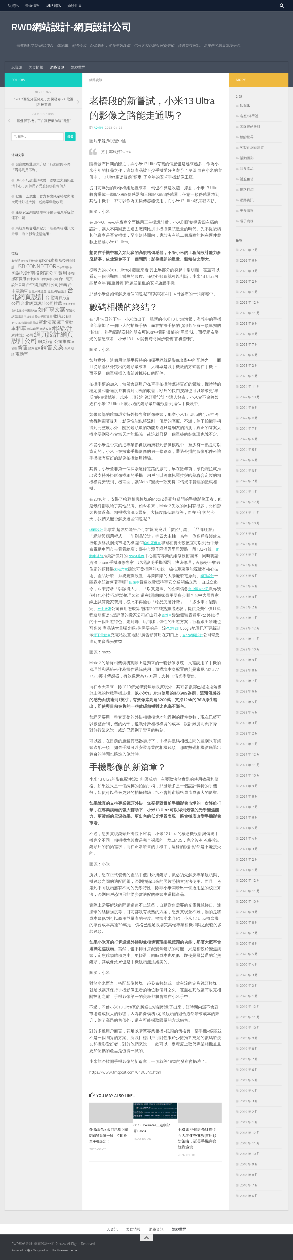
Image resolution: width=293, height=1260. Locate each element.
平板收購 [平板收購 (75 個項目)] (29, 316)
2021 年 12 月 (250, 754)
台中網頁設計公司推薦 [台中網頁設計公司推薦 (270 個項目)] (46, 284)
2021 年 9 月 (249, 786)
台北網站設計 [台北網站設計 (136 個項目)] (56, 291)
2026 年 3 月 (249, 271)
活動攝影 (247, 158)
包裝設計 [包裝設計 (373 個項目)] (20, 273)
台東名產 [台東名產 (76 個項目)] (16, 310)
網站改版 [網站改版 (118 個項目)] (46, 329)
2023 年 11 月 (250, 513)
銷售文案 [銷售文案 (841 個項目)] (52, 347)
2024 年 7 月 (249, 429)
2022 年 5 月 (249, 702)
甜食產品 (247, 169)
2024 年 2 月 (249, 481)
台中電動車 (154, 542)
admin (98, 127)
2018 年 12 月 (250, 1133)
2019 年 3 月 (249, 1101)
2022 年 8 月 (249, 670)
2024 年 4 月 (249, 460)
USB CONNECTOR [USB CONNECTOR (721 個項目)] (35, 266)
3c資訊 (13, 5)
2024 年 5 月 (249, 450)
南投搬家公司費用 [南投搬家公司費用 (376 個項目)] (48, 273)
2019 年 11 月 (250, 1017)
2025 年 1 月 (249, 376)
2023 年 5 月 (249, 576)
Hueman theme (67, 1250)
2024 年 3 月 (249, 471)
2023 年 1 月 (249, 618)
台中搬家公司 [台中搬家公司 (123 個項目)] (49, 279)
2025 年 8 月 (249, 334)
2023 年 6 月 (249, 565)
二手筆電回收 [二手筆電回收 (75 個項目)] (64, 267)
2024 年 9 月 (249, 408)
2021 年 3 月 (249, 849)
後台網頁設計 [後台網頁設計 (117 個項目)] (44, 316)
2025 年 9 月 (249, 323)
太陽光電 (126, 568)
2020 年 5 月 (249, 954)
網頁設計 (97, 529)
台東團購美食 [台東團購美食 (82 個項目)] (29, 310)
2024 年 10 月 (250, 397)
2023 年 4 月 (249, 586)
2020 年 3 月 (249, 975)
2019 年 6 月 (249, 1070)
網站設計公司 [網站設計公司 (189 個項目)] (22, 335)
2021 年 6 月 (249, 817)
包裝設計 (182, 628)
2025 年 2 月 (249, 365)
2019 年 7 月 (249, 1059)
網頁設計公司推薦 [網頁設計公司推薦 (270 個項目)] (54, 341)
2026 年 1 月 (249, 292)
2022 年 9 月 (249, 660)
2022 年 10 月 (250, 649)
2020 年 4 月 (249, 965)
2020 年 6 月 (249, 944)
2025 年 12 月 (250, 302)
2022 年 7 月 (249, 681)
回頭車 (139, 581)
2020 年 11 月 (250, 891)
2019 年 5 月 (249, 1080)
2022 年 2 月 (249, 733)
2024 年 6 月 (249, 439)
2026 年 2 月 (249, 281)
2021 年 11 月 (250, 765)
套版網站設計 (250, 127)
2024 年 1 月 (249, 492)
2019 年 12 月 (250, 1007)
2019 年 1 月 (249, 1122)
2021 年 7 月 (249, 807)
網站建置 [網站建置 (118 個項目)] (33, 329)
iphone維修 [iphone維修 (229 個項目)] (48, 260)
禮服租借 (247, 179)
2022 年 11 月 (250, 639)
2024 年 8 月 (249, 418)
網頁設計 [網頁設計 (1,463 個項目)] (47, 334)
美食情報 (32, 5)
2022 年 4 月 (249, 712)
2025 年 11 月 (250, 313)
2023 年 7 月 (249, 555)
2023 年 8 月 (249, 544)
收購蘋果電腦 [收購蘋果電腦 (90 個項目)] (30, 322)
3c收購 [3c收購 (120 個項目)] (15, 260)
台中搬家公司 (204, 588)
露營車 (176, 614)
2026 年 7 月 (249, 250)
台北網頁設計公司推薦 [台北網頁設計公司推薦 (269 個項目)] (41, 303)
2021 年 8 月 (249, 796)
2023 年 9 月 (249, 534)
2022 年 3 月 (249, 723)
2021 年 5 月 (249, 828)
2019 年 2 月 (249, 1112)
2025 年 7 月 (249, 344)
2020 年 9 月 (249, 912)
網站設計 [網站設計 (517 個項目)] (62, 328)
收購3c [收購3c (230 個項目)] (59, 316)
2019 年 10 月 (250, 1028)
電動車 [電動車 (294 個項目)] (21, 353)
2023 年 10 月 (250, 523)
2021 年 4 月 (249, 838)
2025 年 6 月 (249, 355)
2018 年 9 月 (249, 1164)
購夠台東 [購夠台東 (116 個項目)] (34, 348)
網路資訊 (53, 5)
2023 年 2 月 (249, 607)
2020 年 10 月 (250, 901)
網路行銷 (247, 190)
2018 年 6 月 (249, 1196)
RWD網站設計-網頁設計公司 (71, 27)
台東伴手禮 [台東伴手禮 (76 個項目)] (69, 303)
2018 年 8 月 (249, 1175)
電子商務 (247, 221)
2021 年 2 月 (249, 859)
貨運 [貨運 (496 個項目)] (23, 348)
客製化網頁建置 (252, 148)
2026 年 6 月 (249, 260)
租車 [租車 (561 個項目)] (21, 328)
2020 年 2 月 (249, 986)
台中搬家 (110, 608)
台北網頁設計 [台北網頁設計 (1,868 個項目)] (42, 293)
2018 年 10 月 (250, 1154)
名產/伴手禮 (249, 116)
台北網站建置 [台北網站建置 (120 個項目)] (37, 291)
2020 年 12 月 (250, 880)
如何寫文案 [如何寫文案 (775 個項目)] (51, 309)
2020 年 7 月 (249, 933)
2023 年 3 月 (249, 597)
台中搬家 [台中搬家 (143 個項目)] (33, 279)
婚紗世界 (74, 5)
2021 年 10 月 (250, 775)
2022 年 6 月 (249, 691)
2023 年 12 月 (250, 502)
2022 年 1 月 (249, 744)
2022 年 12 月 (250, 628)
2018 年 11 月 (250, 1143)
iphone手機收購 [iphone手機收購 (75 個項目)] (29, 260)
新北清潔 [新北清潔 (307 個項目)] (47, 322)
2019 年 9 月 (249, 1038)
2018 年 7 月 (249, 1185)
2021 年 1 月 (249, 870)
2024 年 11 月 (250, 387)
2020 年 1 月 (249, 996)
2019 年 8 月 (249, 1049)
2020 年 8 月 (249, 922)
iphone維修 (140, 555)
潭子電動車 (116, 634)
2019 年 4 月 (249, 1091)
